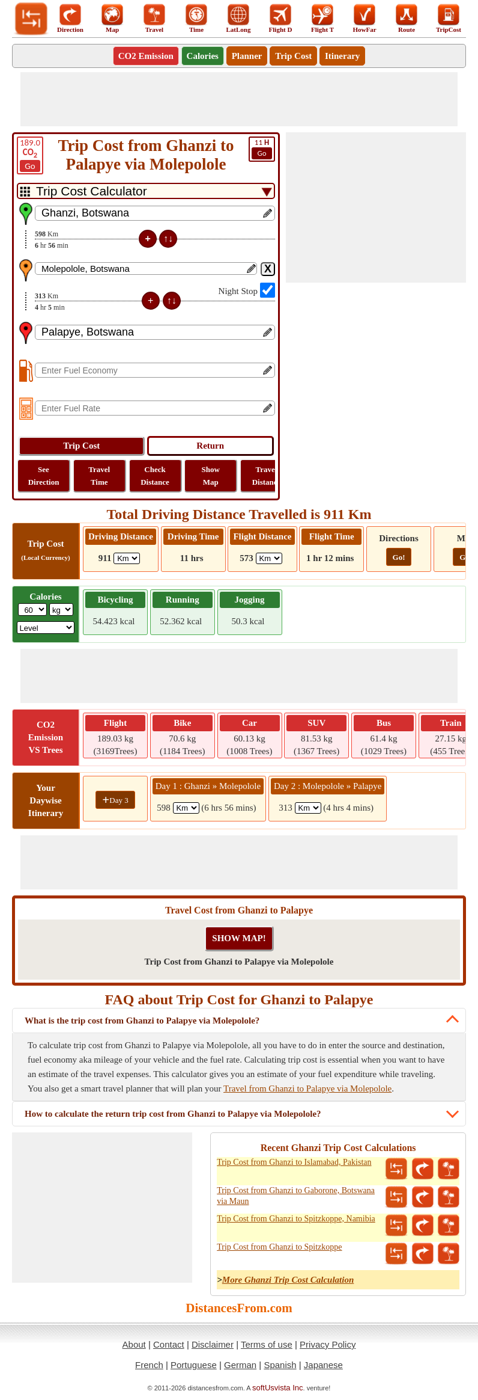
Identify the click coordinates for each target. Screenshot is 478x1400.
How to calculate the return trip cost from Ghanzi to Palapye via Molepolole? (173, 1114)
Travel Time (99, 476)
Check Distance (155, 476)
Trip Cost (293, 56)
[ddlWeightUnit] (61, 609)
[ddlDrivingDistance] (126, 558)
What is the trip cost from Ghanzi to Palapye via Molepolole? (142, 1020)
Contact (168, 1344)
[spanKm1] (186, 808)
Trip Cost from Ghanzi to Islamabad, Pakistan (294, 1162)
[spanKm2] (308, 808)
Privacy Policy (327, 1344)
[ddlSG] (46, 627)
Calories (203, 56)
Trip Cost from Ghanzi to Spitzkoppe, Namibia (296, 1218)
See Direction (43, 476)
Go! (399, 557)
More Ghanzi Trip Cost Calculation (288, 1280)
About (134, 1344)
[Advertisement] (239, 99)
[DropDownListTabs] (146, 191)
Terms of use (266, 1344)
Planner (247, 56)
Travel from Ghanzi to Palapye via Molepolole (307, 1088)
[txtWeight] (32, 609)
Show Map (211, 476)
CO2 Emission (146, 56)
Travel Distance (266, 476)
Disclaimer (213, 1344)
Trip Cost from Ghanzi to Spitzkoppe (279, 1246)
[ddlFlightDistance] (269, 558)
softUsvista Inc (277, 1387)
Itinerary (342, 56)
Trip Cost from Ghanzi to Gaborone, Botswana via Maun (296, 1196)
